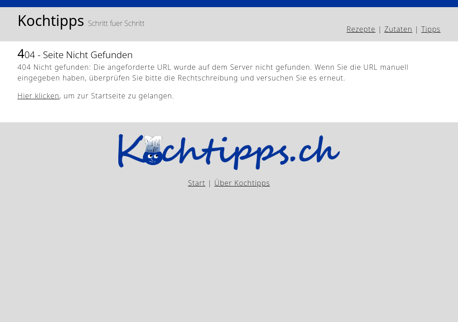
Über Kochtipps (242, 183)
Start (197, 183)
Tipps (431, 29)
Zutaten (398, 29)
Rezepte (360, 29)
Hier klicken (38, 96)
